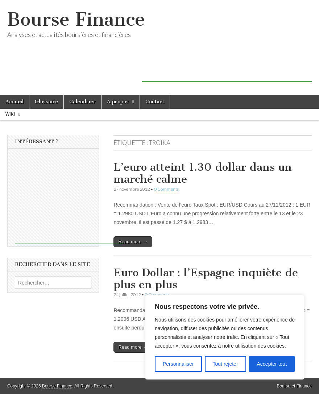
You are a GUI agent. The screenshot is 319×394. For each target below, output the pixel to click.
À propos (118, 102)
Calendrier (82, 102)
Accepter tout (272, 364)
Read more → (133, 241)
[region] (224, 337)
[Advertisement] (227, 71)
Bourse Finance (76, 19)
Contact (154, 102)
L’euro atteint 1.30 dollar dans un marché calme (202, 173)
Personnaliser (178, 364)
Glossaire (46, 102)
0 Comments (166, 189)
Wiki (10, 114)
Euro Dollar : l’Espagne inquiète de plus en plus (205, 278)
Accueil (14, 102)
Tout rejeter (225, 364)
